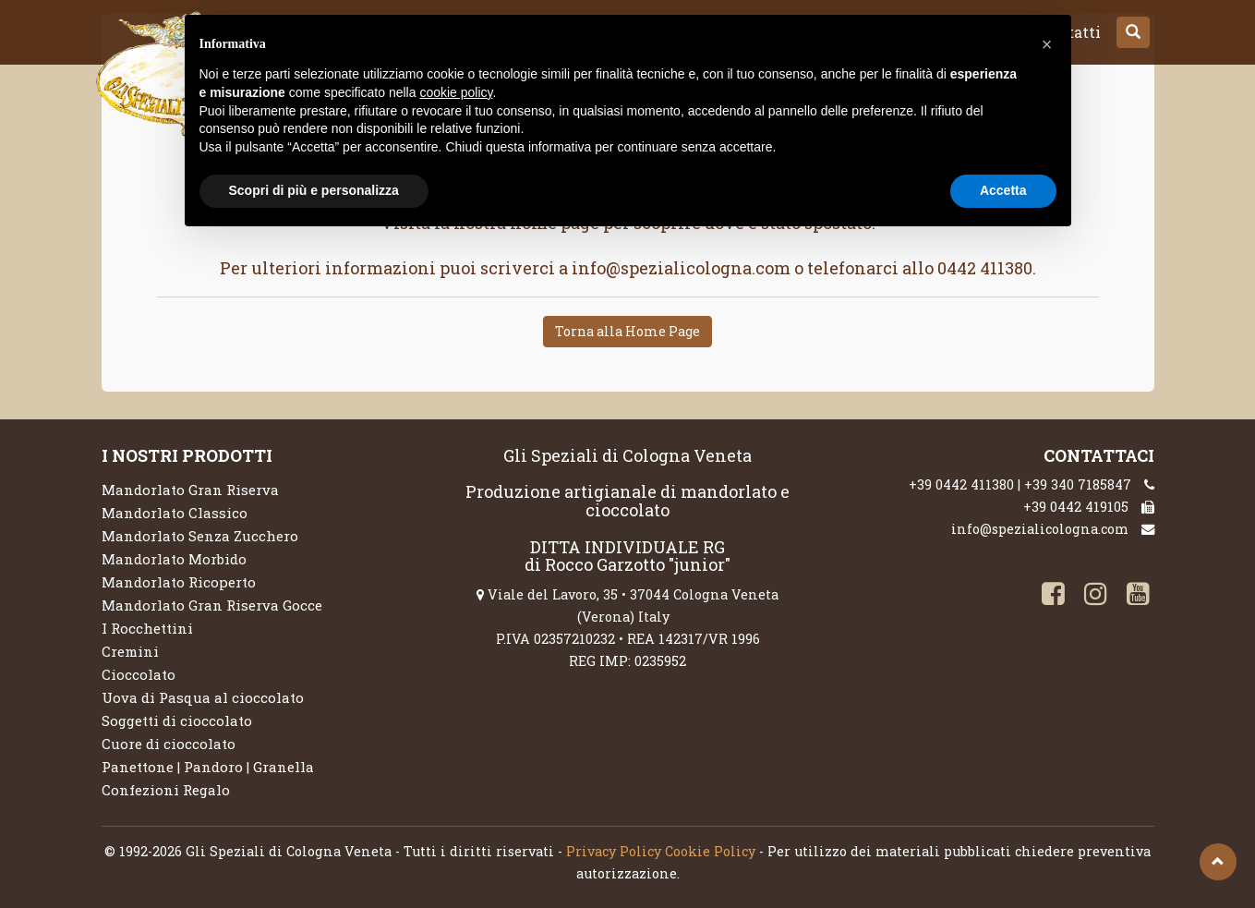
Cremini (130, 651)
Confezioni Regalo (166, 790)
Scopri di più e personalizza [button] (314, 190)
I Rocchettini (147, 628)
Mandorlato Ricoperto (179, 582)
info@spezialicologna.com (1039, 529)
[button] (1133, 32)
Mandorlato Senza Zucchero (200, 536)
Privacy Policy (613, 851)
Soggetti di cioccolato (177, 720)
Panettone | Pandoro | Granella (208, 766)
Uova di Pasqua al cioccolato (203, 697)
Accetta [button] (1003, 190)
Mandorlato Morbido (174, 559)
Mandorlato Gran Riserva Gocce (212, 605)
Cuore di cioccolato (168, 743)
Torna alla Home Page (627, 331)
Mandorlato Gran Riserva (190, 489)
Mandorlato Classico (174, 512)
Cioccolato (138, 674)
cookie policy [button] (455, 92)
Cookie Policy (710, 851)
